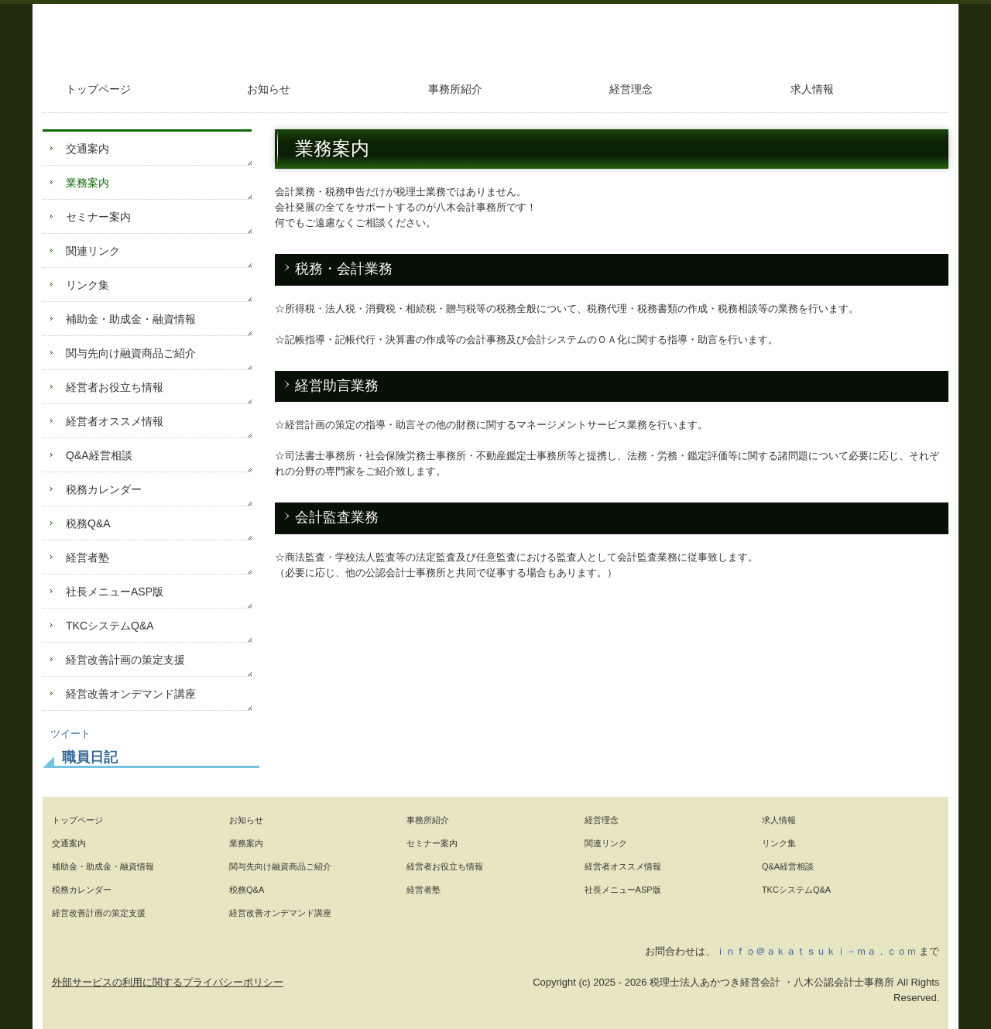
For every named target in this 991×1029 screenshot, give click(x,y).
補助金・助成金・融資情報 (131, 319)
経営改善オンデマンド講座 (131, 694)
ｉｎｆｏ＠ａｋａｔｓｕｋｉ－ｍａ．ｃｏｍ (816, 951)
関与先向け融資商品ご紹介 (131, 353)
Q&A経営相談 (99, 455)
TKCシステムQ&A (110, 625)
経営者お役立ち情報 (114, 387)
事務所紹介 (455, 89)
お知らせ (268, 89)
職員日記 (90, 757)
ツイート (70, 733)
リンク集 (87, 285)
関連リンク (93, 251)
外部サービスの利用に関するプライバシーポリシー (167, 982)
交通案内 (87, 148)
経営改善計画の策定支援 (125, 659)
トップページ (98, 89)
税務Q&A (88, 523)
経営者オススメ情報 (114, 421)
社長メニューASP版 (114, 591)
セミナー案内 (98, 217)
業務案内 (87, 183)
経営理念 (631, 89)
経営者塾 (87, 557)
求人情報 (812, 89)
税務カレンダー (104, 489)
